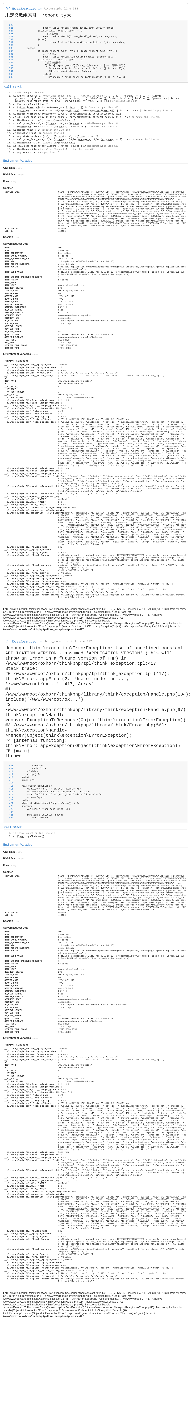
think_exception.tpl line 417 (67, 641)
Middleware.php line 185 (144, 117)
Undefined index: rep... (59, 96)
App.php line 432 (53, 133)
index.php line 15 (47, 152)
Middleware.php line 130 (102, 123)
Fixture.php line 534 (60, 8)
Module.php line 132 (161, 110)
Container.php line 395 (103, 107)
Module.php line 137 (104, 126)
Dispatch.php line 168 (56, 130)
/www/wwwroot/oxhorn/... (96, 96)
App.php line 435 (83, 149)
